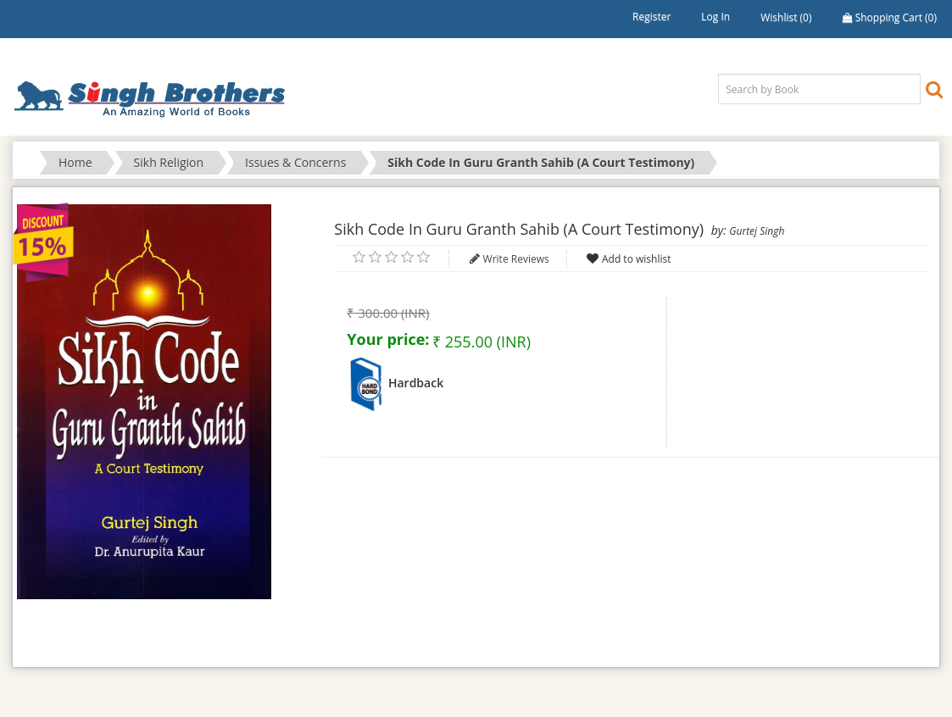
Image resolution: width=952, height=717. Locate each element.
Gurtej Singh (756, 231)
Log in (715, 16)
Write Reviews (516, 259)
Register (651, 16)
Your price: (388, 339)
